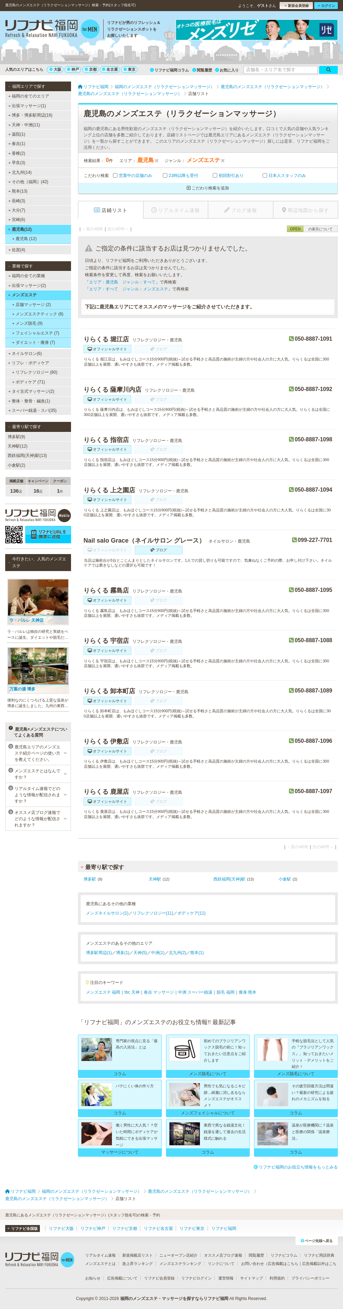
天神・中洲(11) (24, 124)
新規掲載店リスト (137, 1255)
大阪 (55, 69)
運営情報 (226, 1278)
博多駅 (89, 879)
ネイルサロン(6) (25, 353)
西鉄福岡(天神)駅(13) (27, 455)
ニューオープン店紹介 (178, 1255)
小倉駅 (285, 879)
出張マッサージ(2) (27, 285)
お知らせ (92, 1278)
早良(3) (16, 162)
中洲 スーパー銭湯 (195, 992)
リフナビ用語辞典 (319, 1255)
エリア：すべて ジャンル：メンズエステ (128, 289)
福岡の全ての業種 (26, 275)
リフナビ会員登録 (159, 1278)
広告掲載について (122, 1278)
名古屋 (110, 69)
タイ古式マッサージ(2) (31, 391)
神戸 (73, 69)
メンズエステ (22, 294)
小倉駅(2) (16, 465)
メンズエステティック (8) (37, 314)
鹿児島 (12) (24, 238)
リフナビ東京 (191, 1228)
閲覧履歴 (202, 70)
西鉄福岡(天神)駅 (229, 879)
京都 (91, 69)
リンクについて (221, 1263)
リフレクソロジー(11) (153, 913)
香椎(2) (16, 153)
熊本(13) (18, 191)
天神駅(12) (17, 446)
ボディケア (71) (28, 382)
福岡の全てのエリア (28, 96)
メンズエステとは (100, 1263)
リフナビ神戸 (92, 1228)
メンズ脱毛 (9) (27, 323)
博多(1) (123, 952)
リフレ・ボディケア (28, 362)
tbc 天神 (131, 992)
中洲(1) (158, 952)
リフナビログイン (196, 1278)
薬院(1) (16, 134)
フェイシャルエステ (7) (35, 333)
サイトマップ (251, 1278)
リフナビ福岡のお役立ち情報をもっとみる (296, 1167)
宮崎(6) (16, 219)
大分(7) (16, 210)
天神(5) (140, 952)
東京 (129, 69)
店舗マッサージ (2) (31, 304)
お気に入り (227, 70)
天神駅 (155, 879)
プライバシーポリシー (310, 1278)
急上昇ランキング (137, 1263)
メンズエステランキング (180, 1263)
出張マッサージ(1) (27, 105)
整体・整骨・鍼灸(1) (29, 401)
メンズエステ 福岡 (103, 992)
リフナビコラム (284, 1255)
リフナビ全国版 (22, 1228)
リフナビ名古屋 (158, 1228)
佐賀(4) (16, 249)
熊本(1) (197, 952)
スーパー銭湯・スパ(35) (32, 410)
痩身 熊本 (247, 992)
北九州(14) (20, 172)
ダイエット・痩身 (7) (33, 342)
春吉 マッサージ (159, 992)
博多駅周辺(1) (99, 952)
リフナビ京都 (124, 1228)
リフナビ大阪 (61, 1228)
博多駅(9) (16, 436)
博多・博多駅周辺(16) (30, 115)
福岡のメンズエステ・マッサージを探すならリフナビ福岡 (174, 1298)
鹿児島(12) (20, 229)
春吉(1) (16, 143)
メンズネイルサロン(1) (107, 913)
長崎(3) (16, 200)
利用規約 (277, 1278)
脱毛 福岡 (225, 992)
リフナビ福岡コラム (169, 70)
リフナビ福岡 (223, 1228)
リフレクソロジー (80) (35, 372)
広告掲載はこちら (283, 1263)
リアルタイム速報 (100, 1255)
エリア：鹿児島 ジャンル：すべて (122, 282)
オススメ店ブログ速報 (223, 1255)
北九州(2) (177, 952)
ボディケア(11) (191, 913)
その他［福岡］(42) (28, 181)
